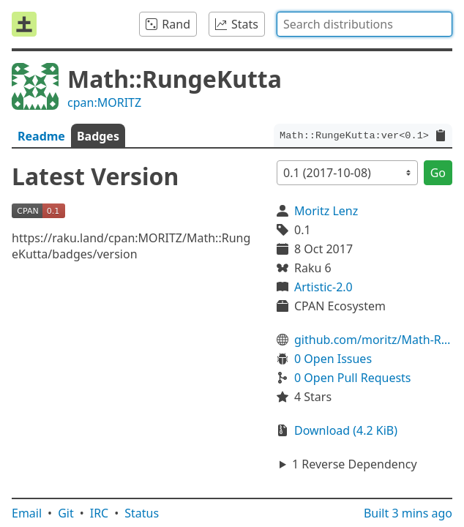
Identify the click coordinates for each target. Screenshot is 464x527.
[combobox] (364, 24)
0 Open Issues (333, 359)
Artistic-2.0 (323, 287)
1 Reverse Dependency (354, 464)
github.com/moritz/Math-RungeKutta (373, 340)
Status (141, 513)
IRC (99, 513)
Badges (98, 136)
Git (66, 513)
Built (408, 513)
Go (438, 173)
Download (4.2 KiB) (345, 430)
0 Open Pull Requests (352, 378)
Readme (41, 136)
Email (27, 513)
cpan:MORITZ (104, 102)
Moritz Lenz (326, 211)
